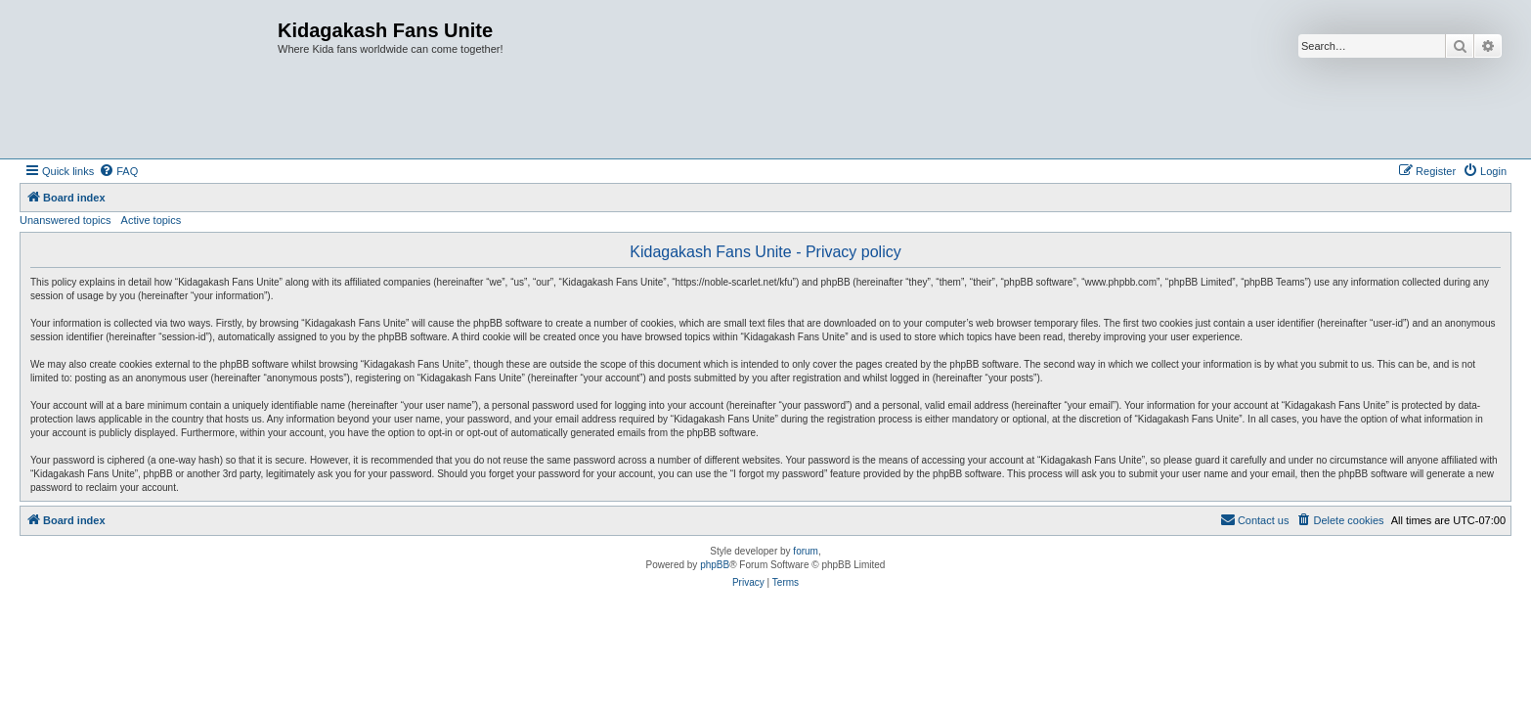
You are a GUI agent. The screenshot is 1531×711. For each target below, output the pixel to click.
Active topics (151, 220)
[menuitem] (118, 171)
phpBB (714, 564)
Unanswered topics (65, 220)
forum (805, 551)
